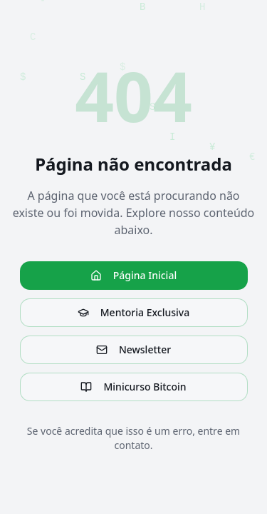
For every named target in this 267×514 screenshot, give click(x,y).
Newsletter (133, 349)
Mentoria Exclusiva (133, 312)
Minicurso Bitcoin (133, 386)
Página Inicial (133, 275)
